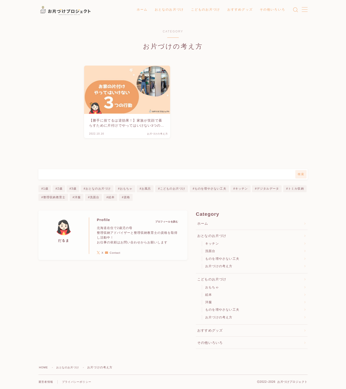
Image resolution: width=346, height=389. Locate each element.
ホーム (142, 9)
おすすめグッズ (240, 9)
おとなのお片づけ (169, 9)
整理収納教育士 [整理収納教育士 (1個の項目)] (54, 197)
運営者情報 (46, 381)
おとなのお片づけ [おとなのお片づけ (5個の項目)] (98, 188)
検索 (301, 174)
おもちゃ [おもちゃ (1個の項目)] (126, 188)
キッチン (212, 243)
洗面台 (210, 251)
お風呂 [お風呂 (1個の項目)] (146, 188)
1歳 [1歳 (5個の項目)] (45, 188)
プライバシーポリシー (79, 381)
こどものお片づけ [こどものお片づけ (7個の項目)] (172, 188)
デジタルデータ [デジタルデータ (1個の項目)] (268, 188)
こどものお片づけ (205, 9)
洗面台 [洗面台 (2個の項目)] (94, 197)
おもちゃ (212, 287)
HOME (44, 367)
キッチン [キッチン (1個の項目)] (241, 188)
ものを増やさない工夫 (222, 258)
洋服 (208, 302)
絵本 (208, 294)
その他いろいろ (272, 9)
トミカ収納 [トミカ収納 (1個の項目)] (296, 188)
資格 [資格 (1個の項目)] (127, 197)
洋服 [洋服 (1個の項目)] (77, 197)
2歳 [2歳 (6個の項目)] (59, 188)
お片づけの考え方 (219, 266)
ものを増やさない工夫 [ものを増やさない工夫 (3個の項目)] (210, 188)
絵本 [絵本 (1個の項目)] (111, 197)
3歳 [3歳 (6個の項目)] (73, 188)
